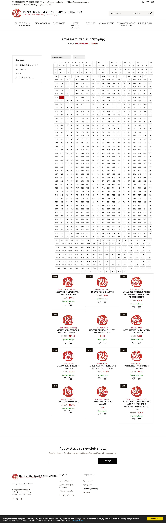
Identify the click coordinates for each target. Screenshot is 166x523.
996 (98, 240)
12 (99, 62)
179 (98, 90)
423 (82, 136)
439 (67, 139)
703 (56, 188)
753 (119, 195)
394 (129, 129)
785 (87, 202)
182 (113, 90)
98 (73, 76)
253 (87, 104)
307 (72, 115)
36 (103, 66)
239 (113, 101)
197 (93, 94)
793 (129, 202)
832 (134, 209)
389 (103, 129)
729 (93, 191)
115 (61, 80)
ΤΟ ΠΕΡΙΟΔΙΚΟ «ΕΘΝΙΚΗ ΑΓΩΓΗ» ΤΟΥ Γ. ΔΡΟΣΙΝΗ (136, 367)
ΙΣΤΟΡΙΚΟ (90, 23)
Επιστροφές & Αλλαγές (67, 495)
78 (86, 73)
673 (98, 181)
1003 (137, 240)
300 (134, 111)
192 (67, 94)
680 (134, 181)
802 (77, 205)
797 (150, 202)
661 (134, 177)
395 (134, 129)
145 (119, 83)
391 (113, 129)
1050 (130, 251)
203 (124, 94)
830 (124, 209)
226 (144, 97)
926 (129, 226)
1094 (106, 261)
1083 (136, 258)
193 (72, 94)
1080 (118, 258)
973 (77, 237)
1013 (100, 244)
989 (62, 240)
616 (98, 171)
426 (98, 136)
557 (87, 160)
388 (98, 129)
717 (129, 188)
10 (90, 62)
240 (119, 101)
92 (146, 73)
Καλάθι (152, 2)
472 (139, 143)
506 (119, 150)
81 (99, 73)
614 (87, 171)
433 (134, 136)
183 (119, 90)
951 (61, 233)
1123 (88, 268)
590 (61, 167)
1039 (64, 251)
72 (60, 73)
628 (61, 174)
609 (61, 171)
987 (150, 237)
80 (94, 73)
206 (139, 94)
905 (119, 223)
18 (125, 62)
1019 (136, 244)
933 (67, 230)
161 (103, 87)
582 (119, 164)
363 (67, 125)
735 (124, 191)
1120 (70, 268)
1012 (94, 244)
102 (93, 76)
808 (108, 205)
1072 (70, 258)
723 (61, 191)
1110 (106, 265)
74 (68, 73)
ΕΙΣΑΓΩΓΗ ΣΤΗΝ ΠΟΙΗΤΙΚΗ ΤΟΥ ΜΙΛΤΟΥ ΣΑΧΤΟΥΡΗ (102, 331)
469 (124, 143)
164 (119, 87)
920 (98, 226)
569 (150, 160)
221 (119, 97)
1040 (70, 251)
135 (67, 83)
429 (113, 136)
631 (77, 174)
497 (72, 150)
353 (113, 122)
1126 (106, 268)
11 (94, 62)
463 (93, 143)
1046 (106, 251)
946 (134, 230)
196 (87, 94)
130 (139, 80)
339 (139, 118)
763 (72, 198)
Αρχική (71, 44)
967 (144, 233)
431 (124, 136)
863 (98, 216)
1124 (94, 268)
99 (78, 76)
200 (108, 94)
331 (98, 118)
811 (124, 205)
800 (67, 205)
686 (67, 184)
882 (98, 219)
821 (77, 209)
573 (72, 164)
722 (56, 191)
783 (77, 202)
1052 (142, 251)
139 (87, 83)
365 (77, 125)
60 (107, 69)
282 (139, 108)
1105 (76, 265)
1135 (89, 272)
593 (77, 167)
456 (56, 143)
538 (87, 157)
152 (56, 87)
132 (150, 80)
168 (139, 87)
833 (139, 209)
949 (150, 230)
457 (61, 143)
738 (139, 191)
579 (103, 164)
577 (93, 164)
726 (77, 191)
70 (151, 69)
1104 (70, 265)
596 (93, 167)
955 (82, 233)
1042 (82, 251)
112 (145, 76)
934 (72, 230)
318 (129, 115)
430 (119, 136)
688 (77, 184)
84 (112, 73)
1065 (124, 254)
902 (103, 223)
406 (93, 132)
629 (67, 174)
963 (124, 233)
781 (67, 202)
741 (56, 195)
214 (82, 97)
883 (103, 219)
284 (150, 108)
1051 (136, 251)
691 (93, 184)
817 (56, 209)
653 (93, 177)
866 (113, 216)
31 (81, 66)
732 (108, 191)
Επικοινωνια (87, 493)
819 (67, 209)
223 (129, 97)
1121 (76, 268)
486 (113, 146)
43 (133, 66)
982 (124, 237)
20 (133, 62)
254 (93, 104)
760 (56, 198)
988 (56, 240)
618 (108, 171)
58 (99, 69)
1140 (119, 272)
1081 (124, 258)
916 (77, 226)
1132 (142, 268)
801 (72, 205)
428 (108, 136)
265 (150, 104)
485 (108, 146)
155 (72, 87)
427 (103, 136)
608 (56, 171)
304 (56, 115)
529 (139, 153)
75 (73, 73)
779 (56, 202)
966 (139, 233)
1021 (148, 244)
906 (124, 223)
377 (139, 125)
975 (87, 237)
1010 (82, 244)
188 (144, 90)
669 (77, 181)
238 (108, 101)
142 (103, 83)
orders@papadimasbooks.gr (54, 2)
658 (119, 177)
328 (82, 118)
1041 (76, 251)
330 (93, 118)
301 (139, 111)
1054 (58, 254)
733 (113, 191)
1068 (142, 254)
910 (144, 223)
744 (72, 195)
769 (103, 198)
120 (87, 80)
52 (73, 69)
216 (93, 97)
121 (93, 80)
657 (113, 177)
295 (108, 111)
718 (134, 188)
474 (150, 143)
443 (87, 139)
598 (103, 167)
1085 (148, 258)
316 (119, 115)
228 (56, 101)
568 (144, 160)
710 (93, 188)
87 (125, 73)
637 (108, 174)
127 (124, 80)
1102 (58, 265)
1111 (112, 265)
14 (107, 62)
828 (113, 209)
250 (72, 104)
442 (82, 139)
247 (56, 104)
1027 (88, 247)
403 (77, 132)
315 (113, 115)
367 (87, 125)
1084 (142, 258)
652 (87, 177)
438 (61, 139)
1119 (64, 268)
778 (150, 198)
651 (82, 177)
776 (139, 198)
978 (103, 237)
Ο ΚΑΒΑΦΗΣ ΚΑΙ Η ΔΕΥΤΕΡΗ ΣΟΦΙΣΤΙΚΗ (68, 367)
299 (129, 111)
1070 (58, 258)
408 (103, 132)
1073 (76, 258)
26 (60, 66)
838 (67, 212)
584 (129, 164)
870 (134, 216)
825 (98, 209)
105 (108, 76)
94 (56, 76)
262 (134, 104)
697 (124, 184)
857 (67, 216)
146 (124, 83)
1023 (64, 247)
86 (120, 73)
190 (56, 94)
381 (61, 129)
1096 (118, 261)
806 (98, 205)
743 (67, 195)
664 (150, 177)
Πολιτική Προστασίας (90, 489)
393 (124, 129)
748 (93, 195)
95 (60, 76)
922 (108, 226)
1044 (94, 251)
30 (77, 66)
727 (82, 191)
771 (113, 198)
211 (67, 97)
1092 (94, 261)
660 (129, 177)
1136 (95, 272)
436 (150, 136)
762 (67, 198)
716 (124, 188)
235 (93, 101)
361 (56, 125)
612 (77, 171)
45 (142, 66)
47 (151, 66)
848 (119, 212)
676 (113, 181)
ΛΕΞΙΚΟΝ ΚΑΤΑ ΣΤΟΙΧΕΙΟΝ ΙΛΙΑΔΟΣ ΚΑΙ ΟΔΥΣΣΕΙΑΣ (68, 331)
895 (67, 223)
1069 (148, 254)
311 (93, 115)
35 (99, 66)
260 (124, 104)
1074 (82, 258)
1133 (148, 268)
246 (150, 101)
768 (98, 198)
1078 (106, 258)
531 (150, 153)
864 (103, 216)
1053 (148, 251)
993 (82, 240)
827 (108, 209)
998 (108, 240)
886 (119, 219)
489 (129, 146)
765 (82, 198)
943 (119, 230)
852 (139, 212)
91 (142, 73)
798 (56, 205)
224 (134, 97)
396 (139, 129)
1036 (142, 247)
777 (144, 198)
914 (67, 226)
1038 (58, 251)
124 (108, 80)
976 (93, 237)
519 (87, 153)
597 (98, 167)
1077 (100, 258)
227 (150, 97)
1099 (136, 261)
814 (139, 205)
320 (139, 115)
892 (150, 219)
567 (139, 160)
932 (61, 230)
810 (119, 205)
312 (98, 115)
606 (144, 167)
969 (56, 237)
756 (134, 195)
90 (138, 73)
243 (134, 101)
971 (67, 237)
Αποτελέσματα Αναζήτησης (87, 44)
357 (134, 122)
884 (108, 219)
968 (150, 233)
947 (139, 230)
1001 (125, 240)
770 (108, 198)
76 (77, 73)
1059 (88, 254)
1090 (82, 261)
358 (139, 122)
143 (108, 83)
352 (108, 122)
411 (119, 132)
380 (56, 129)
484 (103, 146)
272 (87, 108)
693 (103, 184)
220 (113, 97)
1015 (112, 244)
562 (113, 160)
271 (82, 108)
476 (61, 146)
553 (67, 160)
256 (103, 104)
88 (129, 73)
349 (93, 122)
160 (98, 87)
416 (144, 132)
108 (124, 76)
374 (124, 125)
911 (150, 223)
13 (103, 62)
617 (103, 171)
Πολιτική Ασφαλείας (66, 491)
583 (124, 164)
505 (113, 150)
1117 (148, 265)
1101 (148, 261)
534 (67, 157)
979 (108, 237)
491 (139, 146)
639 (119, 174)
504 (108, 150)
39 (116, 66)
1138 (107, 272)
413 (129, 132)
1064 (118, 254)
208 (150, 94)
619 (113, 171)
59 (103, 69)
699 (134, 184)
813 (134, 205)
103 (98, 76)
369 (98, 125)
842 (87, 212)
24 (151, 62)
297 (119, 111)
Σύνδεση (142, 2)
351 (103, 122)
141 (98, 83)
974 (82, 237)
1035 (136, 247)
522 (103, 153)
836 (56, 212)
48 (55, 69)
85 (116, 73)
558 (93, 160)
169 (144, 87)
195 (82, 94)
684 (56, 184)
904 (113, 223)
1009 (76, 244)
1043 (88, 251)
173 (67, 90)
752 (113, 195)
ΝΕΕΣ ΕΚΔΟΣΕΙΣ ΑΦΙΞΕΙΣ (76, 25)
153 (61, 87)
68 (142, 69)
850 (129, 212)
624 (139, 171)
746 (82, 195)
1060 (94, 254)
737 (134, 191)
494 (56, 150)
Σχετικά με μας (88, 481)
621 (124, 171)
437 (56, 139)
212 (72, 97)
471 (134, 143)
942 (113, 230)
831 (129, 209)
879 (82, 219)
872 (144, 216)
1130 (130, 268)
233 (82, 101)
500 (87, 150)
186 (134, 90)
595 (87, 167)
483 (98, 146)
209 (56, 97)
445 (98, 139)
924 (119, 226)
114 (56, 80)
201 (113, 94)
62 (116, 69)
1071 (64, 258)
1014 (106, 244)
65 (129, 69)
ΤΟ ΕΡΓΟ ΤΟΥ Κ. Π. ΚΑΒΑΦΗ (102, 292)
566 (134, 160)
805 (93, 205)
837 (61, 212)
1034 (130, 247)
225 (139, 97)
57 (94, 69)
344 (67, 122)
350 (98, 122)
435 (144, 136)
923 (113, 226)
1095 (112, 261)
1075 (88, 258)
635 (98, 174)
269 (72, 108)
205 (134, 94)
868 (124, 216)
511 (144, 150)
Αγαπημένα (147, 2)
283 (144, 108)
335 (119, 118)
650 (77, 177)
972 (72, 237)
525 (119, 153)
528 (134, 153)
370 (103, 125)
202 (119, 94)
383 (72, 129)
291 (87, 111)
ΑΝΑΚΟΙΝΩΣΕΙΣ (106, 23)
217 (98, 97)
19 (129, 62)
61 (112, 69)
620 (119, 171)
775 (134, 198)
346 (77, 122)
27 (64, 66)
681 (139, 181)
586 (139, 164)
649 (72, 177)
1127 (112, 268)
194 (77, 94)
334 (113, 118)
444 (93, 139)
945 (129, 230)
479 (77, 146)
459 (72, 143)
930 (150, 226)
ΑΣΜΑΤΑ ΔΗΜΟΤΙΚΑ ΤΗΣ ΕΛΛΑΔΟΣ (102, 402)
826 (103, 209)
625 (144, 171)
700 (139, 184)
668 (72, 181)
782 (72, 202)
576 (87, 164)
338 (134, 118)
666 (61, 181)
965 (134, 233)
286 (61, 111)
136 (72, 83)
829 (119, 209)
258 (113, 104)
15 (112, 62)
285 (56, 111)
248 (61, 104)
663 (144, 177)
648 (67, 177)
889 (134, 219)
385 (82, 129)
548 (139, 157)
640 (124, 174)
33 (90, 66)
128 (129, 80)
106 (113, 76)
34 (94, 66)
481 (87, 146)
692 (98, 184)
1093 (100, 261)
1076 (94, 258)
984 (134, 237)
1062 (106, 254)
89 (133, 73)
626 (150, 171)
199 (103, 94)
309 (82, 115)
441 (77, 139)
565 (129, 160)
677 (119, 181)
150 (144, 83)
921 (103, 226)
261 (129, 104)
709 (87, 188)
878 (77, 219)
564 (124, 160)
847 (113, 212)
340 (144, 118)
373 (119, 125)
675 (108, 181)
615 (93, 171)
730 (98, 191)
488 (124, 146)
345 (72, 122)
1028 (94, 247)
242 (129, 101)
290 (82, 111)
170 (150, 87)
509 (134, 150)
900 (93, 223)
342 (56, 122)
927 (134, 226)
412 (124, 132)
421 (72, 136)
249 (67, 104)
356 (129, 122)
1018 (130, 244)
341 (150, 118)
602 (124, 167)
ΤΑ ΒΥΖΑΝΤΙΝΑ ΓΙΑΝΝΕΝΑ (68, 401)
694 (108, 184)
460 (77, 143)
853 (144, 212)
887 (124, 219)
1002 (131, 240)
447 (108, 139)
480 (82, 146)
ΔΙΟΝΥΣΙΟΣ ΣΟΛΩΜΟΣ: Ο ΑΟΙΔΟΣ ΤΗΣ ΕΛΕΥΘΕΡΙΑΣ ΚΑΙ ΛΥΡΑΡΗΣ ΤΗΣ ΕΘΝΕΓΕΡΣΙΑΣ (136, 294)
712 (103, 188)
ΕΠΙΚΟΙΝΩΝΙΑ (145, 23)
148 (134, 83)
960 (108, 233)
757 (139, 195)
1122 (82, 268)
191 (61, 94)
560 (103, 160)
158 (87, 87)
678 (124, 181)
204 (129, 94)
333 (108, 118)
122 (98, 80)
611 (72, 171)
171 (56, 90)
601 (119, 167)
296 (113, 111)
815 (144, 205)
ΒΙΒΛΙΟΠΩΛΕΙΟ (42, 23)
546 (129, 157)
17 (120, 62)
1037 (148, 247)
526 (124, 153)
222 (124, 97)
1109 (100, 265)
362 (61, 125)
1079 (112, 258)
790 (113, 202)
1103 (64, 265)
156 (77, 87)
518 (82, 153)
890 (139, 219)
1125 (100, 268)
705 (67, 188)
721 (150, 188)
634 (93, 174)
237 (103, 101)
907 (129, 223)
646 (56, 177)
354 (119, 122)
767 (93, 198)
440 (72, 139)
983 (129, 237)
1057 (76, 254)
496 (67, 150)
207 (144, 94)
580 (108, 164)
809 (113, 205)
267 (61, 108)
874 (56, 219)
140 (93, 83)
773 (124, 198)
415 (139, 132)
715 (119, 188)
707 (77, 188)
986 (144, 237)
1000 (119, 240)
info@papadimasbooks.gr (79, 2)
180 (103, 90)
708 (82, 188)
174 (72, 90)
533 (61, 157)
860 (82, 216)
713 (108, 188)
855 (56, 216)
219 (108, 97)
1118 (58, 268)
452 (134, 139)
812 (129, 205)
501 (93, 150)
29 (73, 66)
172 (61, 90)
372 (113, 125)
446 (103, 139)
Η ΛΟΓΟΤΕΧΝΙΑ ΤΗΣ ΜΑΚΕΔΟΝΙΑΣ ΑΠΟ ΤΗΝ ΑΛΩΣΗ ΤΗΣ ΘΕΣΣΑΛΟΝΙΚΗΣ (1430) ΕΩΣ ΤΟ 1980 (136, 405)
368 (93, 125)
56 (90, 69)
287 (67, 111)
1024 (70, 247)
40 (120, 66)
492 (144, 146)
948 (144, 230)
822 (82, 209)
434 (139, 136)
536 (77, 157)
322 (150, 115)
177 (87, 90)
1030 (106, 247)
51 (68, 69)
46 (146, 66)
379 (150, 125)
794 (134, 202)
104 (103, 76)
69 (146, 69)
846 (108, 212)
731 (103, 191)
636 (103, 174)
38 (112, 66)
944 (124, 230)
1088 (70, 261)
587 (144, 164)
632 (82, 174)
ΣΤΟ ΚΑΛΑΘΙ (71, 304)
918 (87, 226)
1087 (64, 261)
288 (72, 111)
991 (72, 240)
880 (87, 219)
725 (72, 191)
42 (129, 66)
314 (108, 115)
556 (82, 160)
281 (134, 108)
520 (93, 153)
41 (125, 66)
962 (119, 233)
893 (56, 223)
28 (68, 66)
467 (113, 143)
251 (77, 104)
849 (124, 212)
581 (113, 164)
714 (113, 188)
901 (98, 223)
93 (151, 73)
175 (77, 90)
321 (144, 115)
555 (77, 160)
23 (146, 62)
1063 (112, 254)
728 (87, 191)
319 (134, 115)
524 (113, 153)
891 (144, 219)
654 (98, 177)
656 (108, 177)
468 (119, 143)
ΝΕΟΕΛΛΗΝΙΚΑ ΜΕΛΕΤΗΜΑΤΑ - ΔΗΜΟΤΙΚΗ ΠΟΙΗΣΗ (68, 293)
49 (60, 69)
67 (138, 69)
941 (108, 230)
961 (113, 233)
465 (103, 143)
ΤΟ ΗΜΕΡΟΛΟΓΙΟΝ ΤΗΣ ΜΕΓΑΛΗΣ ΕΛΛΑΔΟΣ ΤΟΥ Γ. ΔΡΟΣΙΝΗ (102, 367)
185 (129, 90)
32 (86, 66)
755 (129, 195)
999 (113, 240)
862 (93, 216)
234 (87, 101)
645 (150, 174)
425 (93, 136)
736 (129, 191)
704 (61, 188)
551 (56, 160)
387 (93, 129)
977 (98, 237)
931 (56, 230)
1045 (100, 251)
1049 (124, 251)
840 (77, 212)
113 (150, 76)
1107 (88, 265)
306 (67, 115)
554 (72, 160)
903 (108, 223)
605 (139, 167)
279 (124, 108)
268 (67, 108)
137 (77, 83)
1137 (101, 272)
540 (98, 157)
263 (139, 104)
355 (124, 122)
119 (82, 80)
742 (61, 195)
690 (87, 184)
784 (82, 202)
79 (90, 73)
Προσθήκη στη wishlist (65, 305)
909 (139, 223)
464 (98, 143)
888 (129, 219)
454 (144, 139)
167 (134, 87)
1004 (143, 240)
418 (56, 136)
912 (56, 226)
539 (93, 157)
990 (67, 240)
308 (77, 115)
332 (103, 118)
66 (133, 69)
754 (124, 195)
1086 (58, 261)
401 (67, 132)
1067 (136, 254)
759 (150, 195)
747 (87, 195)
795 (139, 202)
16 (116, 62)
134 (61, 83)
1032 (118, 247)
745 (77, 195)
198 (98, 94)
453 (139, 139)
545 (124, 157)
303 (150, 111)
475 (56, 146)
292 (93, 111)
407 (98, 132)
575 (82, 164)
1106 (82, 265)
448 (113, 139)
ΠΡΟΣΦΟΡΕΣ (59, 23)
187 (139, 90)
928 (139, 226)
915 (72, 226)
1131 (136, 268)
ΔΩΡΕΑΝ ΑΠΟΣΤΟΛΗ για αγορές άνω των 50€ (33, 4)
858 (72, 216)
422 (77, 136)
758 (144, 195)
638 (113, 174)
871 (139, 216)
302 (144, 111)
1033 (124, 247)
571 (61, 164)
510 (139, 150)
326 (72, 118)
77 (81, 73)
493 (150, 146)
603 (129, 167)
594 (82, 167)
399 (56, 132)
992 (77, 240)
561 (108, 160)
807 (103, 205)
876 (67, 219)
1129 (124, 268)
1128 (118, 268)
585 (134, 164)
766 (87, 198)
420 (67, 136)
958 (98, 233)
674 (103, 181)
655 (103, 177)
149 (139, 83)
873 (150, 216)
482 (93, 146)
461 (82, 143)
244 (139, 101)
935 (77, 230)
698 (129, 184)
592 (72, 167)
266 (56, 108)
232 (77, 101)
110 (134, 76)
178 (93, 90)
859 (77, 216)
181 (108, 90)
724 (67, 191)
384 (77, 129)
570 (56, 164)
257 (108, 104)
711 (98, 188)
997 (103, 240)
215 (87, 97)
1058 (82, 254)
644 (144, 174)
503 (103, 150)
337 (129, 118)
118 (77, 80)
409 (108, 132)
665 (56, 181)
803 (82, 205)
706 (72, 188)
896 (72, 223)
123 (103, 80)
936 (82, 230)
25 (55, 66)
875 (61, 219)
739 (144, 191)
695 (113, 184)
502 (98, 150)
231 (72, 101)
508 (129, 150)
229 (61, 101)
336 (124, 118)
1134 (83, 272)
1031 (112, 247)
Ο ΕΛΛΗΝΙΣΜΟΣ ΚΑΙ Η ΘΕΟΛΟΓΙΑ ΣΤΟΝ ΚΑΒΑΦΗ (136, 331)
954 (77, 233)
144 (113, 83)
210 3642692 (34, 2)
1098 (130, 261)
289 (77, 111)
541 (103, 157)
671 (87, 181)
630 (72, 174)
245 (144, 101)
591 (67, 167)
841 (82, 212)
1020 (142, 244)
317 (124, 115)
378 (144, 125)
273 (93, 108)
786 (93, 202)
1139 (113, 272)
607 (150, 167)
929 (144, 226)
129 (134, 80)
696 (119, 184)
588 (150, 164)
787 (98, 202)
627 (56, 174)
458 (67, 143)
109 (129, 76)
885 (113, 219)
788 (103, 202)
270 (77, 108)
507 (124, 150)
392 (119, 129)
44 (138, 66)
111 (139, 76)
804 (87, 205)
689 (82, 184)
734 (119, 191)
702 (150, 184)
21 (138, 62)
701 (144, 184)
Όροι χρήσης (87, 485)
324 (61, 118)
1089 (76, 261)
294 (103, 111)
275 (103, 108)
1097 (124, 261)
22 (142, 62)
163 (113, 87)
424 (87, 136)
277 (113, 108)
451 (129, 139)
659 (124, 177)
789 (108, 202)
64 (125, 69)
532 (56, 157)
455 (150, 139)
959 (103, 233)
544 (119, 157)
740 (150, 191)
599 (108, 167)
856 (61, 216)
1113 (124, 265)
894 (61, 223)
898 (82, 223)
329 (87, 118)
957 (93, 233)
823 (87, 209)
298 (124, 111)
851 (134, 212)
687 (72, 184)
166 (129, 87)
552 (61, 160)
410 (113, 132)
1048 (118, 251)
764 (77, 198)
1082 (130, 258)
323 (56, 118)
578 (98, 164)
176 (82, 90)
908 (134, 223)
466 (108, 143)
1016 (118, 244)
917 (82, 226)
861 (87, 216)
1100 (142, 261)
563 (119, 160)
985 (139, 237)
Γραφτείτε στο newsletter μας (83, 448)
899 (87, 223)
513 (56, 153)
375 (129, 125)
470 (129, 143)
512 (150, 150)
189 (150, 90)
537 (82, 157)
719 (139, 188)
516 (72, 153)
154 (67, 87)
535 (72, 157)
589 (56, 167)
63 (120, 69)
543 (113, 157)
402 (72, 132)
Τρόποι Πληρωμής (65, 481)
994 (87, 240)
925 (124, 226)
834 (144, 209)
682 (144, 181)
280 (129, 108)
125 (113, 80)
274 (98, 108)
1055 (64, 254)
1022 (58, 247)
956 (87, 233)
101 (87, 76)
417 (150, 132)
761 (61, 198)
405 (87, 132)
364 (72, 125)
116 (67, 80)
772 (119, 198)
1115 (136, 265)
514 (61, 153)
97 (69, 76)
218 (103, 97)
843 (93, 212)
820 (72, 209)
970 (61, 237)
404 (82, 132)
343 (61, 122)
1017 (124, 244)
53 (77, 69)
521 (98, 153)
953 (72, 233)
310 (87, 115)
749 (98, 195)
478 (72, 146)
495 (61, 150)
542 (108, 157)
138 (82, 83)
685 (61, 184)
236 (98, 101)
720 (144, 188)
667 (67, 181)
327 (77, 118)
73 (64, 73)
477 (67, 146)
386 (87, 129)
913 (61, 226)
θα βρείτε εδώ (78, 521)
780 (61, 202)
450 (124, 139)
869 (129, 216)
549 (144, 157)
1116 (142, 265)
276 (108, 108)
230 (67, 101)
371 (108, 125)
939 (98, 230)
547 (134, 157)
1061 (100, 254)
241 (124, 101)
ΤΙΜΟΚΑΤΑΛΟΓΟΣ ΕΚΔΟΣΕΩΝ (126, 24)
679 (129, 181)
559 (98, 160)
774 (129, 198)
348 (87, 122)
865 (108, 216)
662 (139, 177)
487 (119, 146)
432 (129, 136)
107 (119, 76)
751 (108, 195)
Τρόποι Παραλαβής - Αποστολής (66, 486)
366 (82, 125)
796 (144, 202)
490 (134, 146)
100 (82, 76)
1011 (88, 244)
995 (93, 240)
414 (134, 132)
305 (61, 115)
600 (113, 167)
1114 (130, 265)
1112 (118, 265)
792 (124, 202)
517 (77, 153)
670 (82, 181)
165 (124, 87)
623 (134, 171)
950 (56, 233)
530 (144, 153)
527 (129, 153)
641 (129, 174)
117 (72, 80)
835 (150, 209)
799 (61, 205)
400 (61, 132)
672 (93, 181)
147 (129, 83)
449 (119, 139)
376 (134, 125)
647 (61, 177)
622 (129, 171)
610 (67, 171)
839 (72, 212)
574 (77, 164)
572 (67, 164)
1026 (82, 247)
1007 (64, 244)
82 (103, 73)
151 (150, 83)
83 (107, 73)
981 (119, 237)
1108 (94, 265)
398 (150, 129)
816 (150, 205)
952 (67, 233)
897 (77, 223)
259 (119, 104)
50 (64, 69)
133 (56, 83)
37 (107, 66)
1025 (76, 247)
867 (119, 216)
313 (103, 115)
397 (144, 129)
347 (82, 122)
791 (119, 202)
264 (144, 104)
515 (67, 153)
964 (129, 233)
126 (119, 80)
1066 (130, 254)
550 (150, 157)
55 (86, 69)
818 (61, 209)
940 (103, 230)
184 (124, 90)
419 (61, 136)
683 (150, 181)
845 (103, 212)
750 (103, 195)
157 (82, 87)
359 (144, 122)
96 (65, 76)
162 (108, 87)
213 (77, 97)
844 (98, 212)
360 (150, 122)
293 (98, 111)
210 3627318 (20, 2)
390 (108, 129)
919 (93, 226)
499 (82, 150)
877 (72, 219)
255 (98, 104)
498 (77, 150)
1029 (100, 247)
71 (55, 73)
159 (93, 87)
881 (93, 219)
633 (87, 174)
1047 (112, 251)
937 (87, 230)
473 (144, 143)
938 (93, 230)
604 (134, 167)
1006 (58, 244)
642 (134, 174)
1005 (149, 240)
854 (150, 212)
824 (93, 209)
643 (139, 174)
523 (108, 153)
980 (113, 237)
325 (67, 118)
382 (67, 129)
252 (82, 104)
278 (119, 108)
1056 (70, 254)
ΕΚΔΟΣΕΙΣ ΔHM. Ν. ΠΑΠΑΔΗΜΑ (23, 24)
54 (81, 69)
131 (144, 80)
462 (87, 143)
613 (82, 171)
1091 (88, 261)
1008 (70, 244)
